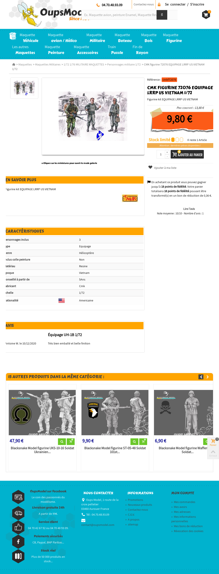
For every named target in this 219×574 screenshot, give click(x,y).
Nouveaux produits (138, 505)
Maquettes (25, 64)
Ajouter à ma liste (162, 168)
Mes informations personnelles (183, 519)
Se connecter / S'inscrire (184, 4)
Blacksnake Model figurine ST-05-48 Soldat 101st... (115, 450)
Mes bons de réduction (187, 526)
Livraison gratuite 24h (48, 507)
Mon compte (182, 493)
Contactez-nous (144, 4)
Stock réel (48, 550)
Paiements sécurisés (48, 536)
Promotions (134, 500)
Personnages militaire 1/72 (124, 64)
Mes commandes (183, 502)
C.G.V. (130, 514)
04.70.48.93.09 (112, 5)
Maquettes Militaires (48, 64)
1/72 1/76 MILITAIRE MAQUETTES (84, 64)
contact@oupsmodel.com (97, 525)
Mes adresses (181, 512)
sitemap (131, 524)
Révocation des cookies (187, 531)
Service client (48, 522)
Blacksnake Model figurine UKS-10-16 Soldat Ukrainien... (42, 450)
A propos (132, 519)
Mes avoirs (179, 507)
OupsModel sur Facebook (48, 491)
